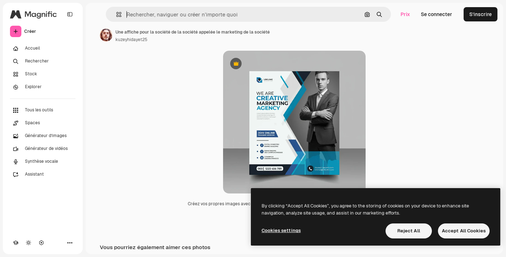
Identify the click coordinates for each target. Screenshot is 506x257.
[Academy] (15, 242)
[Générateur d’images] (43, 136)
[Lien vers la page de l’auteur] (106, 35)
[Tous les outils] (43, 110)
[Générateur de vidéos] (43, 149)
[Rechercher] (43, 61)
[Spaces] (43, 123)
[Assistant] (43, 174)
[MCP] (41, 242)
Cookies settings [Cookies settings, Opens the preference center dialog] (281, 230)
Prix (405, 14)
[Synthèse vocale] (43, 161)
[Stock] (43, 74)
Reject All (408, 231)
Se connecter (436, 14)
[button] (116, 14)
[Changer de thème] (28, 242)
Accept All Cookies (464, 231)
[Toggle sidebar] (70, 14)
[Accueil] (43, 48)
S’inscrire (480, 14)
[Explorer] (43, 87)
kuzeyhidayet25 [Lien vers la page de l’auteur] (131, 39)
